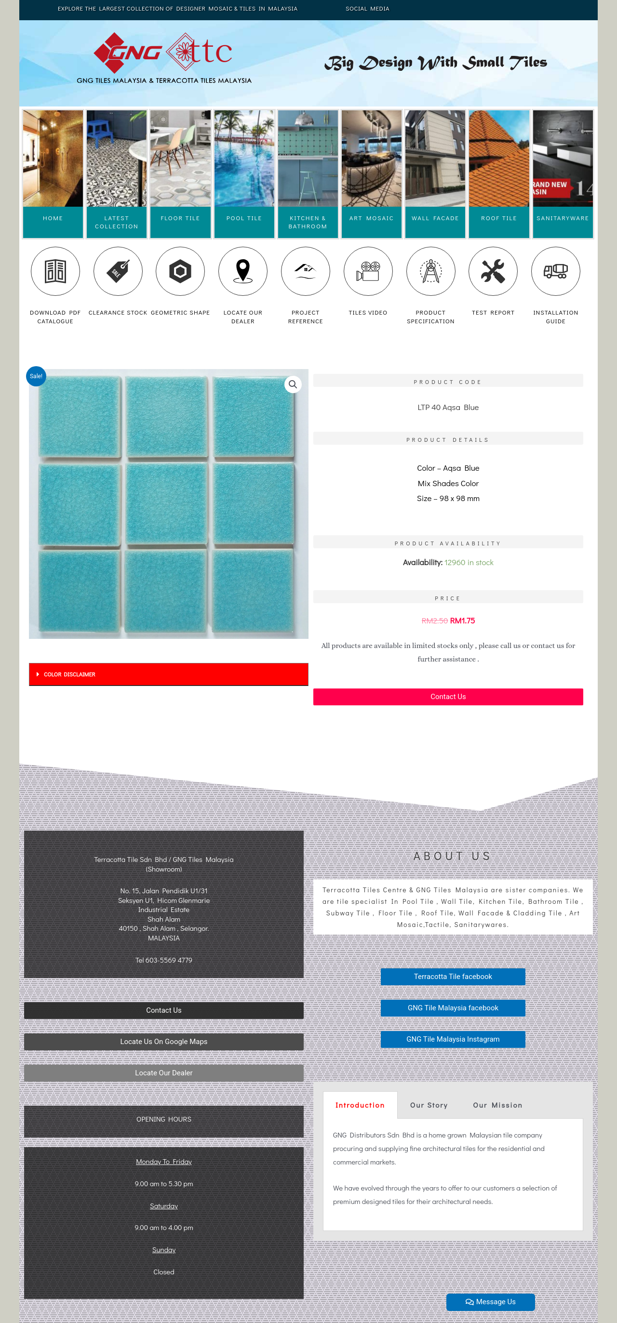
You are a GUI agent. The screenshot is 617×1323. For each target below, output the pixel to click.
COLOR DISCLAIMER (69, 674)
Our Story (429, 1105)
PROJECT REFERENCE (305, 316)
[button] (448, 696)
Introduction (360, 1105)
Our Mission (498, 1105)
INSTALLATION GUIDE (555, 316)
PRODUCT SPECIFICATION (431, 316)
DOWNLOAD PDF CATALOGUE (55, 316)
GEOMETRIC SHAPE (180, 312)
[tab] (168, 674)
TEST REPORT (493, 312)
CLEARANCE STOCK (118, 312)
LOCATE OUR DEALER (243, 316)
